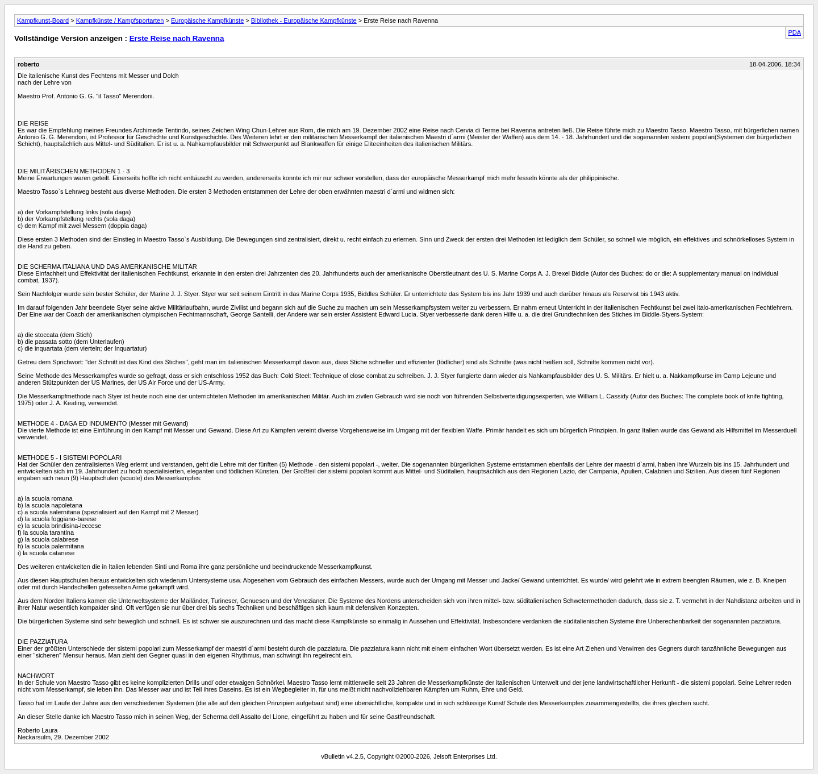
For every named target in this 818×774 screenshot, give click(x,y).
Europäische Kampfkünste (207, 20)
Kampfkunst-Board (43, 20)
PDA (794, 32)
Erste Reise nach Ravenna (177, 38)
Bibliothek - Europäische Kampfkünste (304, 20)
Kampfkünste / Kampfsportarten (120, 20)
